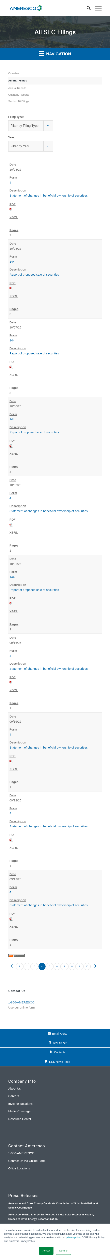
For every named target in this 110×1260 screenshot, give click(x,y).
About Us (14, 1088)
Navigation (55, 53)
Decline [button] (63, 1250)
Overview (13, 73)
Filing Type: (16, 117)
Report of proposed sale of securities (34, 274)
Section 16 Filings (18, 101)
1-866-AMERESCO (21, 1153)
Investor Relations (20, 1103)
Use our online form (21, 1007)
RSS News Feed (59, 1061)
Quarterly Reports (18, 94)
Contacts (59, 1052)
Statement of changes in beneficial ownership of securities (49, 195)
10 (87, 966)
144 (12, 261)
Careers (13, 1096)
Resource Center (19, 1119)
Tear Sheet (60, 1043)
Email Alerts (59, 1033)
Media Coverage (19, 1111)
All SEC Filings (17, 80)
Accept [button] (46, 1250)
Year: (11, 137)
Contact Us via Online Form (27, 1161)
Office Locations (19, 1168)
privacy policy (73, 1237)
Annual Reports (17, 88)
